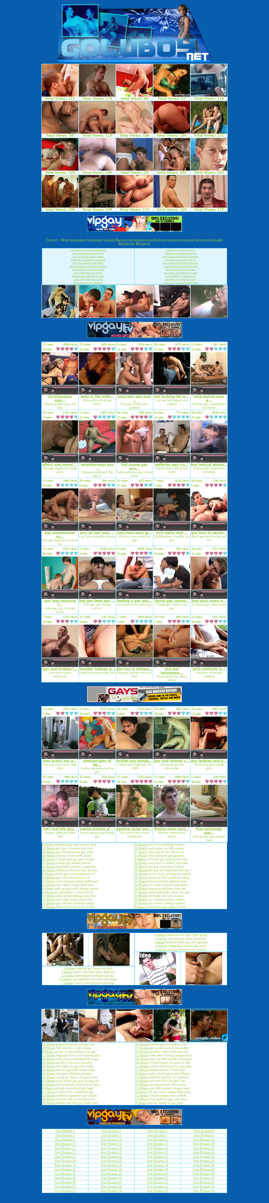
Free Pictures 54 (111, 1186)
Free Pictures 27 (157, 1156)
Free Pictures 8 (204, 1135)
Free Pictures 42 (111, 1173)
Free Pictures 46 (111, 1178)
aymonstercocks (140, 240)
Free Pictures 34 (111, 1165)
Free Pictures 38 (111, 1169)
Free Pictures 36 (203, 1165)
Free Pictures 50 (111, 1182)
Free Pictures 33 (65, 1165)
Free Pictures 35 (157, 1165)
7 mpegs (67, 983)
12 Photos (141, 881)
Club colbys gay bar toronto (88, 279)
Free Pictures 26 (111, 1156)
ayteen (188, 240)
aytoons (201, 240)
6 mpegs (161, 938)
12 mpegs (67, 975)
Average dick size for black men (181, 266)
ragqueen (143, 243)
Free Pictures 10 (111, 1139)
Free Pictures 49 (65, 1182)
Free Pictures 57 (65, 1190)
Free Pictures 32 (203, 1161)
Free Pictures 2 (111, 1131)
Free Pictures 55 (157, 1186)
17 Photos (48, 863)
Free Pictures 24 (203, 1152)
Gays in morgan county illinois (88, 256)
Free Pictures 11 (157, 1139)
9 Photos (48, 874)
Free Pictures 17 (65, 1148)
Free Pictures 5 (65, 1135)
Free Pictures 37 (65, 1169)
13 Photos (48, 903)
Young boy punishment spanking (88, 259)
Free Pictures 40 (203, 1169)
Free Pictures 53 (65, 1186)
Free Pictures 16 (203, 1143)
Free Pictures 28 (203, 1156)
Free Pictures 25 (65, 1156)
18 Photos (141, 866)
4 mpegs (69, 968)
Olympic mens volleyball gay (180, 259)
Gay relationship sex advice (88, 272)
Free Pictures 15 (157, 1143)
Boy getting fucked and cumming (180, 263)
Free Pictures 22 (111, 1152)
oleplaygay (127, 243)
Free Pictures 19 (157, 1148)
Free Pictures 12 (203, 1139)
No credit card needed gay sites (180, 272)
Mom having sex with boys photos (88, 266)
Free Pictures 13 (65, 1143)
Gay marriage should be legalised (88, 250)
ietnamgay (95, 240)
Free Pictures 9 (65, 1139)
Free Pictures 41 (65, 1173)
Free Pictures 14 (111, 1143)
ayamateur (78, 240)
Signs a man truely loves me (88, 282)
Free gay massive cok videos (88, 263)
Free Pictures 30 (111, 1161)
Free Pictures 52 (203, 1182)
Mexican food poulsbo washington (180, 256)
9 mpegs (66, 972)
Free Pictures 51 (157, 1182)
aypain (109, 240)
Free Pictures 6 (111, 1135)
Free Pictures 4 (204, 1131)
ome (65, 240)
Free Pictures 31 (157, 1161)
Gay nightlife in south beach (181, 276)
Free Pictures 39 (157, 1169)
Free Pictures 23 (157, 1152)
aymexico (174, 240)
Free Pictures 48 (203, 1178)
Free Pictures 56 (203, 1186)
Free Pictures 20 (203, 1148)
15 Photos (48, 881)
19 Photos (48, 848)
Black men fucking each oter (180, 269)
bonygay (159, 240)
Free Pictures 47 (157, 1178)
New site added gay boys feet (88, 253)
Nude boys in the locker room (180, 253)
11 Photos (48, 866)
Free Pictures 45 (65, 1178)
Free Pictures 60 (203, 1190)
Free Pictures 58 (111, 1190)
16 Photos (141, 863)
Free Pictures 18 (111, 1148)
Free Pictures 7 (157, 1135)
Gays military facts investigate (88, 269)
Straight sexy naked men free (180, 279)
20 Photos (48, 852)
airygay (122, 240)
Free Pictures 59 (157, 1190)
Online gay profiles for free (180, 250)
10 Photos (48, 877)
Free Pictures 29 (65, 1161)
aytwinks (215, 240)
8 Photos (48, 844)
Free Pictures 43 (157, 1173)
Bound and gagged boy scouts (88, 276)
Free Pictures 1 (65, 1131)
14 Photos (141, 885)
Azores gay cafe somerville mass (180, 282)
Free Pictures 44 (203, 1173)
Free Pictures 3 (157, 1131)
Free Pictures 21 (65, 1152)
